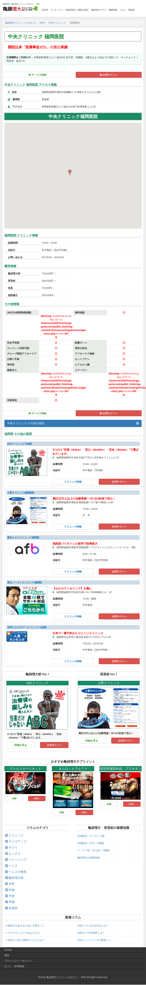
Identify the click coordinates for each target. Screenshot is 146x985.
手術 (12, 896)
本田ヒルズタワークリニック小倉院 (27, 627)
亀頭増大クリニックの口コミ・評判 (66, 977)
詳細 (14, 798)
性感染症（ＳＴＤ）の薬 (91, 835)
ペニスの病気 (18, 872)
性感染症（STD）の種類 (90, 843)
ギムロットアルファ (73, 768)
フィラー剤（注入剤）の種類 (93, 850)
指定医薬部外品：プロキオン (120, 768)
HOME (45, 9)
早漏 (12, 902)
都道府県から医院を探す (77, 9)
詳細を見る (20, 745)
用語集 (131, 9)
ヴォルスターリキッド (25, 768)
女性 (12, 884)
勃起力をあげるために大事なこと (25, 925)
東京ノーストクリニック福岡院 (24, 582)
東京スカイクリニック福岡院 (23, 537)
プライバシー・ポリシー (17, 960)
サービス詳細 (37, 74)
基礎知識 (113, 9)
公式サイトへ (108, 74)
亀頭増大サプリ (98, 9)
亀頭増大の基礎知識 (88, 857)
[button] (70, 173)
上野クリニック (109, 683)
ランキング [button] (56, 9)
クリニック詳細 (73, 481)
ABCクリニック (37, 683)
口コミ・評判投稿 (14, 966)
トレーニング (18, 859)
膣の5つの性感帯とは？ (91, 932)
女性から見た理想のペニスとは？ (25, 940)
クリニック (16, 835)
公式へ (37, 798)
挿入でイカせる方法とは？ (93, 925)
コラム (122, 9)
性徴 (12, 890)
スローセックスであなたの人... (24, 932)
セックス (15, 853)
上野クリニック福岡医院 (20, 492)
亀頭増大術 (16, 878)
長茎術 (13, 908)
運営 (6, 955)
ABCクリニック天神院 (19, 443)
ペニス (13, 866)
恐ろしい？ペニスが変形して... (95, 940)
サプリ (13, 847)
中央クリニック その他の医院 (25, 423)
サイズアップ (18, 841)
